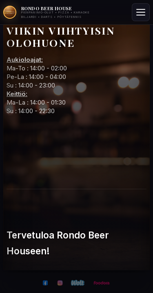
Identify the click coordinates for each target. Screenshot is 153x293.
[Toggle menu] (141, 12)
